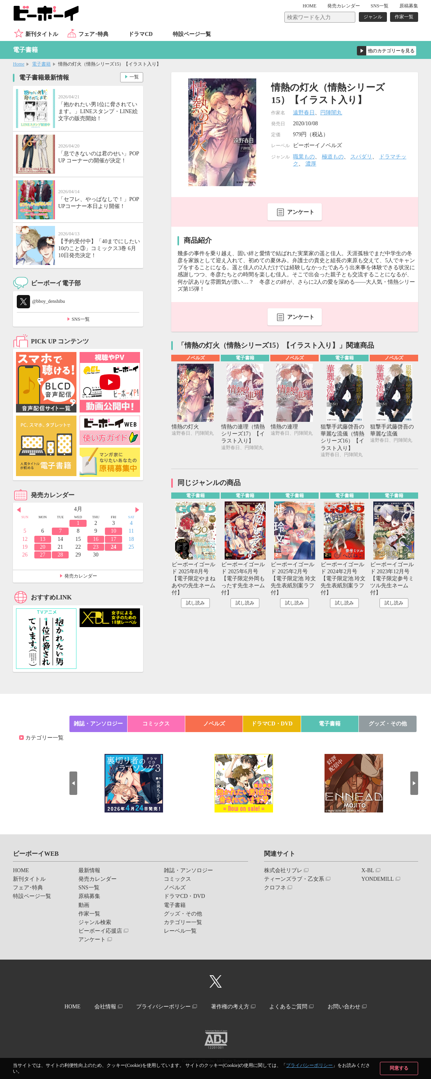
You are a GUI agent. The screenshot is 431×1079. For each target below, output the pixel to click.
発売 (343, 6)
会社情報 (105, 1007)
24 (113, 547)
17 (113, 539)
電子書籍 (41, 64)
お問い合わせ (344, 1007)
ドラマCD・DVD (272, 724)
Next (137, 510)
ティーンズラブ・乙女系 (294, 879)
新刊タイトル (41, 34)
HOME (309, 6)
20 (42, 547)
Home (18, 64)
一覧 (134, 77)
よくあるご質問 (288, 1007)
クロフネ (275, 888)
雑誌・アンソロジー (98, 724)
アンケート (300, 212)
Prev (19, 510)
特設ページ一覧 (192, 34)
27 (42, 555)
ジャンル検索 (94, 922)
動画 (83, 905)
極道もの (333, 157)
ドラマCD (140, 34)
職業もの (304, 157)
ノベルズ (214, 724)
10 (113, 531)
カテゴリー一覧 (44, 738)
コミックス (156, 724)
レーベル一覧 (180, 931)
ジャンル (373, 17)
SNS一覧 (379, 6)
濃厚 (310, 164)
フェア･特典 (93, 34)
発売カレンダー (80, 576)
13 (42, 539)
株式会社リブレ (283, 870)
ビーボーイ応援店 (100, 931)
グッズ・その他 (388, 724)
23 (96, 547)
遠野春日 (304, 113)
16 (96, 539)
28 (60, 555)
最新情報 (89, 870)
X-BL (367, 870)
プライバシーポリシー (309, 1065)
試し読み (195, 603)
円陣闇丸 (331, 113)
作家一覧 (404, 17)
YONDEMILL (377, 879)
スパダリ (361, 157)
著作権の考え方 (230, 1007)
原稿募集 (408, 6)
